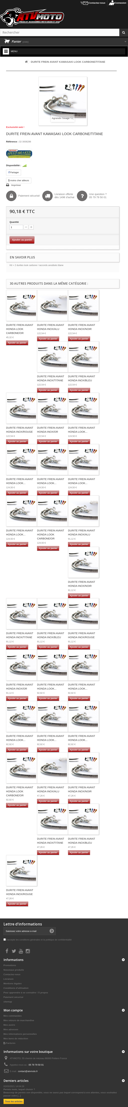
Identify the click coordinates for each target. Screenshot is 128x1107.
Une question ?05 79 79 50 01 (92, 196)
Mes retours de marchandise (18, 1020)
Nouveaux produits (13, 970)
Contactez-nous (96, 3)
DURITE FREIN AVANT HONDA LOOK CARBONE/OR (19, 328)
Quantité (14, 222)
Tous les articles (13, 1101)
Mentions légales (12, 983)
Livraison (8, 979)
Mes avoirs (9, 1025)
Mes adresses (10, 1029)
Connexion (120, 3)
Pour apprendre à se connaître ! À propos (25, 992)
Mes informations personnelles (20, 1034)
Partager (13, 172)
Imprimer (16, 185)
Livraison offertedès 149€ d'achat (58, 196)
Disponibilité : (13, 165)
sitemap (7, 1001)
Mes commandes (12, 1016)
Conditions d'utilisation (16, 988)
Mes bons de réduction (15, 1038)
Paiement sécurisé (23, 196)
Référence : (12, 141)
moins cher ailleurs (18, 180)
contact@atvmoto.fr (28, 1071)
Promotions (9, 965)
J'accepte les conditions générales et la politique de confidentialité (39, 939)
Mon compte (13, 1010)
